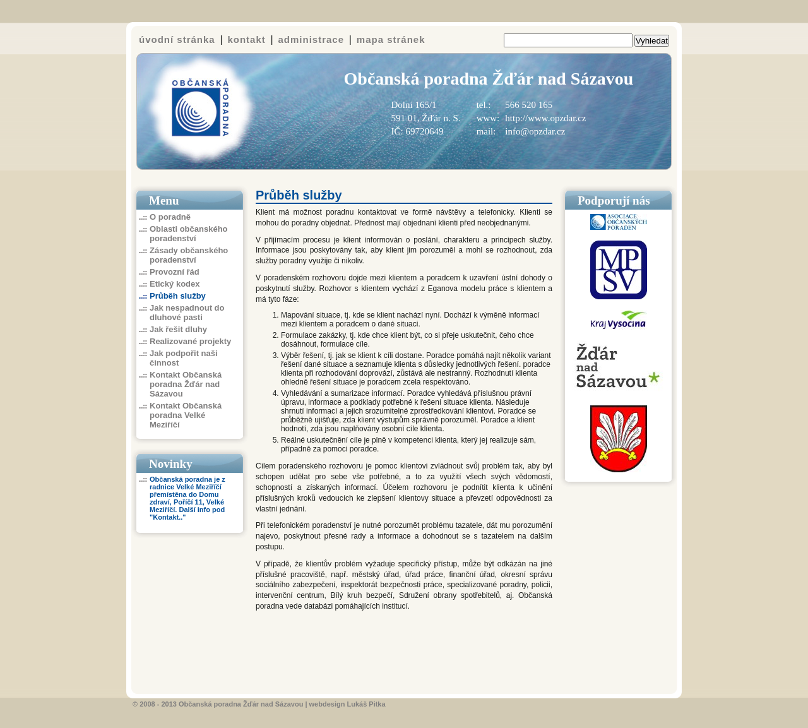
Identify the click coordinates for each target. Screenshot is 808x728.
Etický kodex (175, 284)
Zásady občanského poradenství (189, 255)
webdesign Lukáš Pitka (347, 704)
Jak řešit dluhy (178, 329)
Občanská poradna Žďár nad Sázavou (241, 704)
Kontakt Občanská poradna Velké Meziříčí (186, 415)
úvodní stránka (177, 39)
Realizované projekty (190, 341)
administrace (311, 39)
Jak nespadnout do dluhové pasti (187, 312)
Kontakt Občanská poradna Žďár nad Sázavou (186, 384)
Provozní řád (174, 272)
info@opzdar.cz (535, 131)
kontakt (246, 39)
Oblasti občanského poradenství (189, 233)
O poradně (170, 217)
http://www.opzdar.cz (545, 118)
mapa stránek (391, 39)
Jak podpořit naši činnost (184, 358)
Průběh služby (178, 296)
